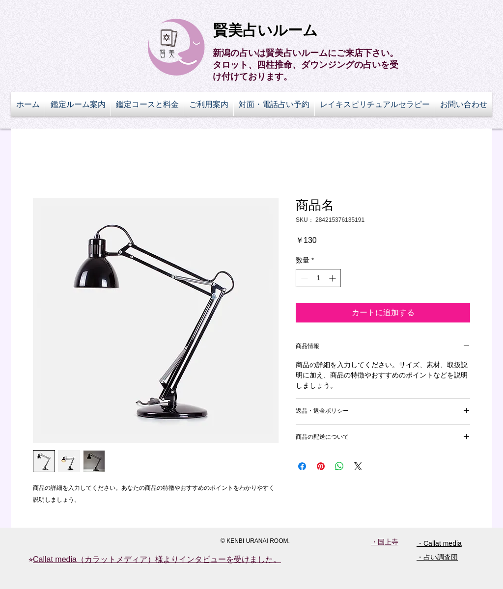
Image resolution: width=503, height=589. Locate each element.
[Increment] (333, 278)
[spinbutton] (318, 278)
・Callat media (439, 543)
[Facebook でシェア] (302, 466)
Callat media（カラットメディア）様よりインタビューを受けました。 (157, 559)
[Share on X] (358, 466)
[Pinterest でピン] (321, 466)
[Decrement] (303, 278)
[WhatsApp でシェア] (339, 466)
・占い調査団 (437, 557)
